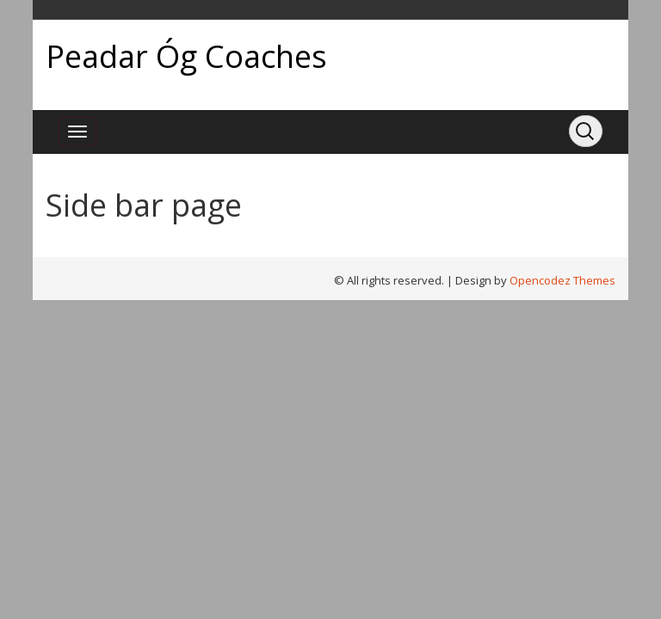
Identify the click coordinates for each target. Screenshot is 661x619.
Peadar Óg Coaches (186, 56)
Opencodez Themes (562, 280)
